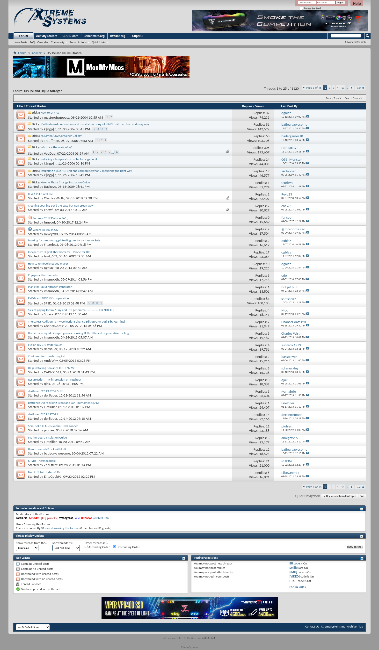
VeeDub (50, 154)
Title (20, 106)
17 (268, 252)
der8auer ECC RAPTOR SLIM (45, 391)
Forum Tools (332, 98)
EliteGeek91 (53, 476)
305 (267, 147)
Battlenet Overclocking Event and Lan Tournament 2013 (63, 402)
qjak (47, 384)
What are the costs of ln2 (57, 147)
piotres (49, 430)
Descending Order (126, 547)
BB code (294, 563)
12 (268, 449)
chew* (49, 210)
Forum (23, 36)
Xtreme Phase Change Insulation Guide (65, 182)
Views (259, 106)
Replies (247, 106)
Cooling (37, 53)
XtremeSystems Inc (333, 626)
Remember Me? (310, 8)
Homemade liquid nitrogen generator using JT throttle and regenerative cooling (78, 333)
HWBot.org (117, 36)
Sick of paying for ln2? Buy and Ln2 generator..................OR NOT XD (71, 310)
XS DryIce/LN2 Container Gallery (61, 135)
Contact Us (312, 626)
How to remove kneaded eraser (48, 263)
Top (362, 496)
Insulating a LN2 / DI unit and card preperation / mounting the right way (86, 171)
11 (342, 87)
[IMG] (293, 572)
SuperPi (137, 36)
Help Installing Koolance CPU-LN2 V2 (51, 368)
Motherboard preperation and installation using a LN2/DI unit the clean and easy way (95, 124)
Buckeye (50, 186)
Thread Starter (36, 106)
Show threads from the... (32, 543)
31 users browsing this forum (59, 528)
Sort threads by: (62, 543)
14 (268, 414)
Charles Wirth (54, 198)
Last (360, 88)
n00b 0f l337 (101, 518)
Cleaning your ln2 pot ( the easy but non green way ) (61, 205)
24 (268, 159)
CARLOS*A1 (52, 372)
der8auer (50, 349)
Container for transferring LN (46, 356)
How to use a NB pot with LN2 (47, 449)
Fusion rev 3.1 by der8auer (45, 345)
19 (268, 171)
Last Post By (291, 106)
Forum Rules (297, 587)
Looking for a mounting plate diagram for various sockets (64, 240)
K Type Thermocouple (42, 460)
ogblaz (48, 268)
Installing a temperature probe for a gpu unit (69, 159)
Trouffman (51, 140)
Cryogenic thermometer (43, 275)
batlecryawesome (57, 453)
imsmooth (51, 279)
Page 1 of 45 (314, 87)
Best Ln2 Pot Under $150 (44, 472)
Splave (48, 314)
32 (268, 113)
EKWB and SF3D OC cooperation (48, 298)
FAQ (32, 42)
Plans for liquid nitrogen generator (50, 287)
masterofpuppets (56, 117)
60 (268, 136)
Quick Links (99, 42)
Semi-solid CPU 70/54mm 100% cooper (53, 426)
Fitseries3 (51, 244)
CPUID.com (70, 36)
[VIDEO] (294, 576)
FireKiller (50, 407)
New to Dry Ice (50, 112)
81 (268, 124)
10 (268, 264)
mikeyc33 (51, 234)
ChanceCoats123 (56, 326)
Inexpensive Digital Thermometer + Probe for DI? (59, 252)
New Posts (21, 42)
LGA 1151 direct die (40, 194)
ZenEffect (51, 465)
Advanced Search (355, 42)
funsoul (49, 222)
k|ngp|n (50, 129)
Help (357, 3)
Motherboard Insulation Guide (47, 437)
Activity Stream (46, 36)
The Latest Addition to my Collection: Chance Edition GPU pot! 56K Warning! (76, 321)
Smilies (294, 568)
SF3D (47, 303)
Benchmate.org (94, 36)
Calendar (42, 42)
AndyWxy (51, 360)
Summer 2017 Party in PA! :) (50, 218)
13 (117, 151)
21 (268, 461)
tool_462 (50, 256)
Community (57, 42)
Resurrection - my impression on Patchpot (54, 379)
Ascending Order (97, 547)
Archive (352, 626)
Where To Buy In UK (45, 229)
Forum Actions (78, 42)
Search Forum (352, 98)
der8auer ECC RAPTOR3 (43, 414)
